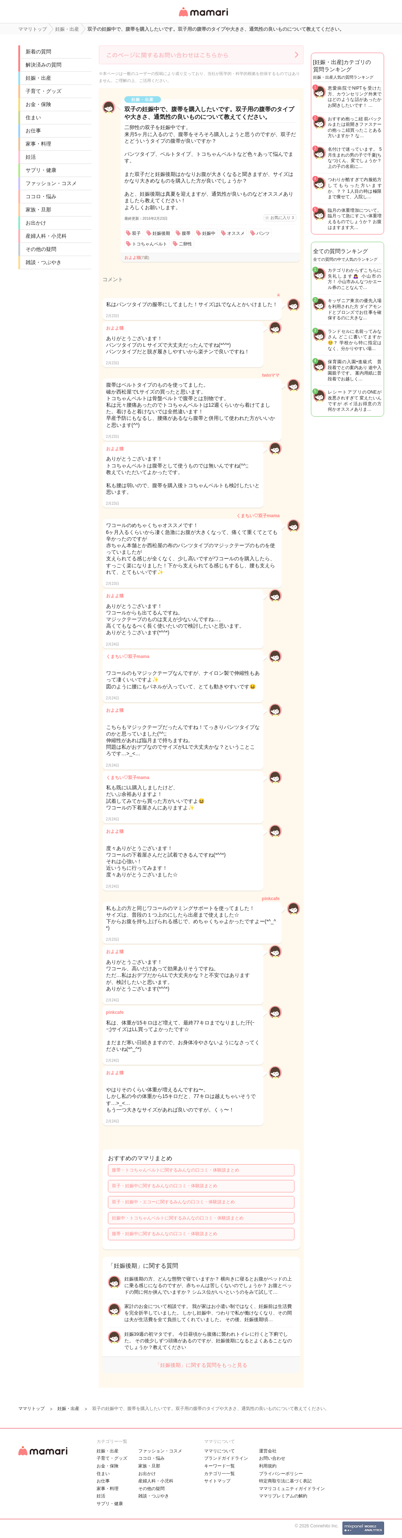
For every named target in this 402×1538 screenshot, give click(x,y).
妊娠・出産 (38, 78)
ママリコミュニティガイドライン (292, 1488)
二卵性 (185, 244)
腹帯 (186, 233)
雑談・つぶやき (43, 262)
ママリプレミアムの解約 (283, 1495)
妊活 (31, 157)
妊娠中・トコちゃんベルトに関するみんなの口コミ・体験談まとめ (178, 1218)
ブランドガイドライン (226, 1458)
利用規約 (268, 1466)
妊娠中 (208, 233)
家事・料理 (38, 144)
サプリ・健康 (41, 170)
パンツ (263, 233)
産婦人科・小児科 (46, 236)
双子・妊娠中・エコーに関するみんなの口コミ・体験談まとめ (173, 1201)
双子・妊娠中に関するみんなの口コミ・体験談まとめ (164, 1185)
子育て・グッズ (43, 91)
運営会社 (268, 1451)
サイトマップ (217, 1481)
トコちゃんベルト (149, 244)
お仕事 (33, 131)
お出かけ (36, 223)
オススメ (236, 233)
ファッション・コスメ (51, 183)
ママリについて (219, 1451)
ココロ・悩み (41, 196)
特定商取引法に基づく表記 (285, 1481)
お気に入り (282, 217)
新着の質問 (38, 51)
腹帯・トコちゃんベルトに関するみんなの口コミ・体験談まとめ (175, 1170)
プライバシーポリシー (281, 1473)
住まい (33, 117)
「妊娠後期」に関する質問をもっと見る (201, 1365)
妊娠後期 (161, 233)
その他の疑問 (41, 249)
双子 (136, 233)
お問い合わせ (272, 1458)
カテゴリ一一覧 (219, 1473)
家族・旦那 (38, 210)
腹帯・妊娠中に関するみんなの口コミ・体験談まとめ (164, 1233)
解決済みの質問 (43, 65)
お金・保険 (38, 104)
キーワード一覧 (219, 1466)
